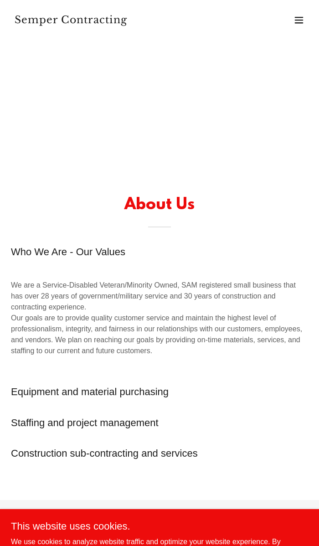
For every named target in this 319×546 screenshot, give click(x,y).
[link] (115, 21)
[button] (299, 20)
